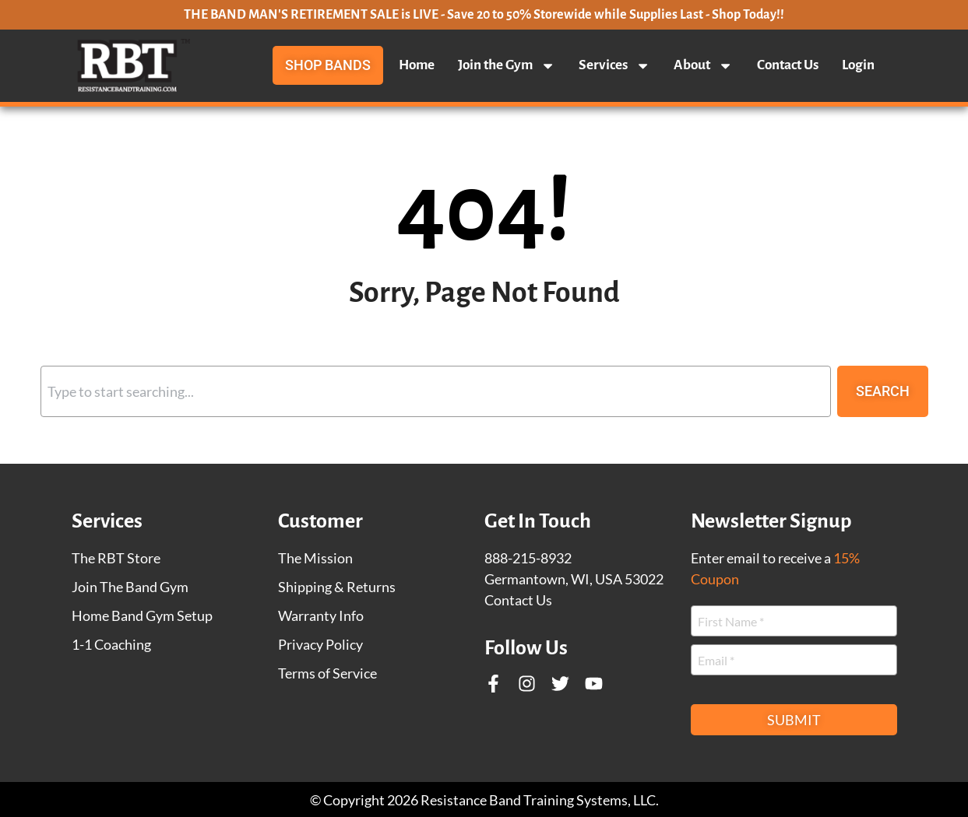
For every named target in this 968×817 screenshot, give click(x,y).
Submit (794, 719)
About (703, 65)
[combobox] (435, 391)
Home (417, 65)
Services (614, 65)
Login (858, 65)
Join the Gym (506, 65)
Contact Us (787, 65)
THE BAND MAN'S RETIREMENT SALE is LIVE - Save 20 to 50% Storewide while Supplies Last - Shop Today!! (484, 15)
